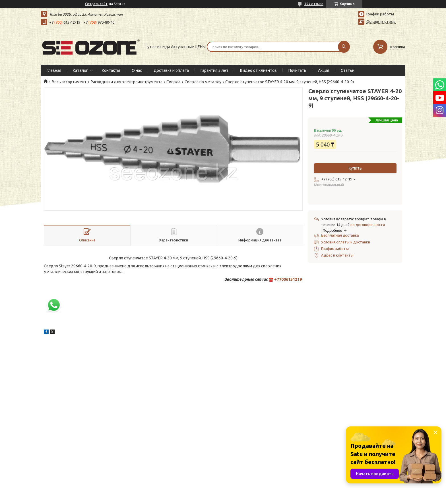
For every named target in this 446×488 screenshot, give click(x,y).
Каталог (80, 70)
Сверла (173, 82)
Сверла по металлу (203, 82)
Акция (323, 70)
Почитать (297, 70)
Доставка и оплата (171, 70)
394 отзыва (313, 4)
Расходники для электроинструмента (126, 82)
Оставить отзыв (381, 21)
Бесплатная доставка (340, 235)
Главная (54, 70)
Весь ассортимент (69, 82)
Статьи (347, 70)
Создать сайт (96, 4)
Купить (355, 168)
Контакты (111, 70)
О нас (137, 70)
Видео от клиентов (258, 70)
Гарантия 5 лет (214, 70)
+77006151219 (288, 279)
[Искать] (344, 47)
